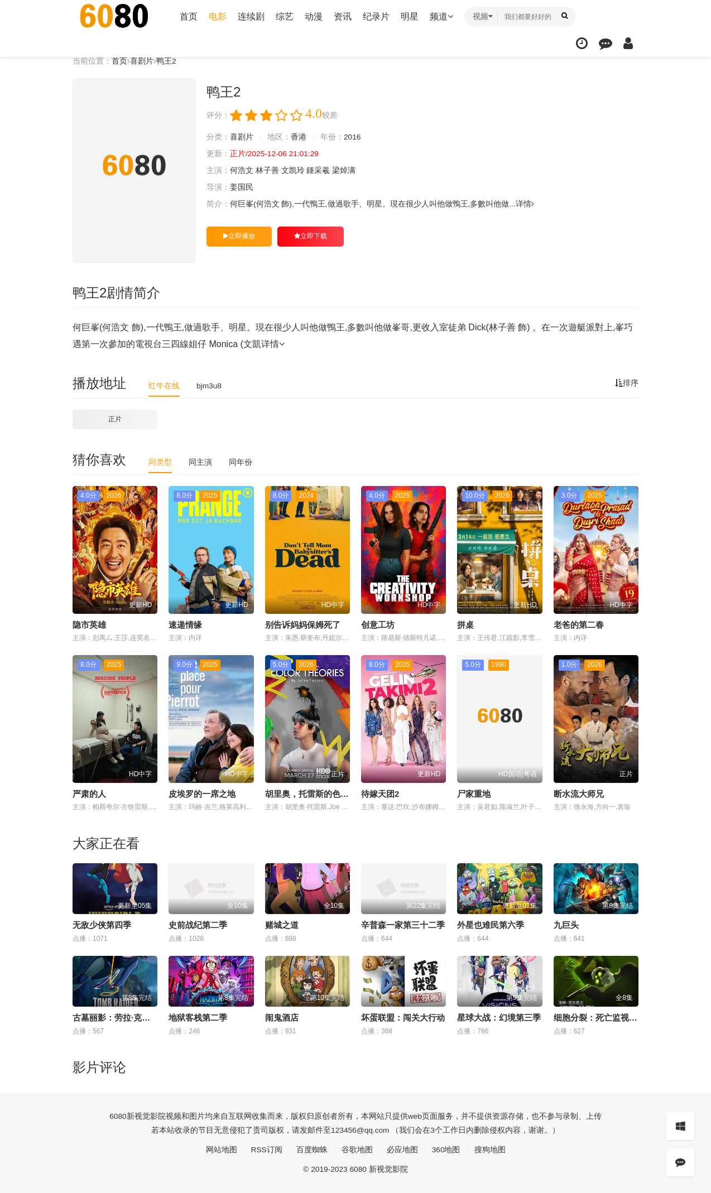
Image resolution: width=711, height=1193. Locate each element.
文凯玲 (293, 170)
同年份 (240, 462)
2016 (352, 137)
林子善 (267, 170)
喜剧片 (141, 60)
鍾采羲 (318, 170)
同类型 (160, 462)
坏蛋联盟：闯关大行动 (403, 1017)
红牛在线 (164, 385)
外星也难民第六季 (490, 925)
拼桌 (465, 624)
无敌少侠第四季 (102, 925)
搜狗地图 (490, 1149)
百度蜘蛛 (312, 1149)
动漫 (314, 16)
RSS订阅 (266, 1149)
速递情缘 (185, 624)
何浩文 (241, 170)
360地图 (446, 1149)
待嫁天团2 (380, 793)
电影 (218, 16)
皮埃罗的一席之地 (202, 793)
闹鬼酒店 (282, 1017)
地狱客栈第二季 (198, 1017)
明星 (410, 16)
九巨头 (566, 925)
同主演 (200, 462)
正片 (115, 419)
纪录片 (376, 16)
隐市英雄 (89, 624)
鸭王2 (166, 60)
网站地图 (221, 1149)
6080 (118, 1116)
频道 (441, 16)
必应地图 (402, 1149)
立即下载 (310, 236)
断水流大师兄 (579, 793)
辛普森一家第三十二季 (403, 925)
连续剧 (251, 16)
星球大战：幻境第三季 (499, 1017)
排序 (626, 383)
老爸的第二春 (579, 624)
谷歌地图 (357, 1149)
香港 (298, 137)
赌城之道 (282, 925)
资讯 (343, 16)
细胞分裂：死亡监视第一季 (604, 1017)
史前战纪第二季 (198, 925)
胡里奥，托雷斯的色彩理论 (315, 793)
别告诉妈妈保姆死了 (302, 624)
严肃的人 (89, 793)
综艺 (285, 16)
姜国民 (241, 187)
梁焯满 (344, 170)
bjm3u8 (209, 385)
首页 (189, 16)
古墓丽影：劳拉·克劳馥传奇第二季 (136, 1017)
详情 (525, 204)
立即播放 (239, 236)
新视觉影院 (146, 1116)
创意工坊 (378, 624)
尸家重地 (474, 793)
